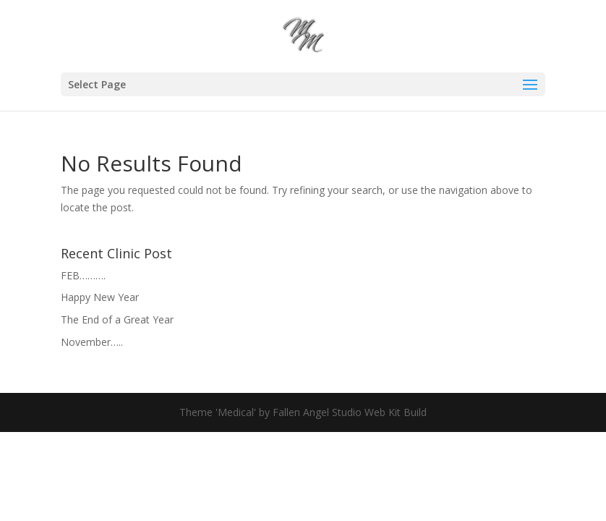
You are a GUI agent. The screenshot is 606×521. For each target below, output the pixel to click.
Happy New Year (100, 297)
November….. (92, 342)
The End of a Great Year (117, 319)
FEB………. (83, 275)
